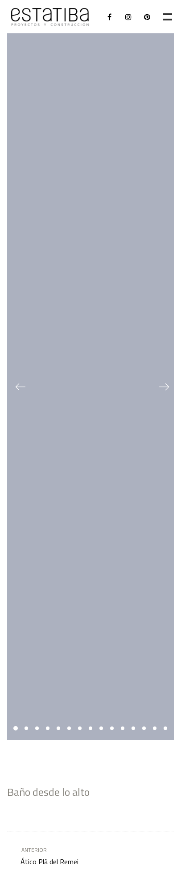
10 (112, 728)
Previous (20, 387)
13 (144, 728)
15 (165, 728)
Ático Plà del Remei (82, 856)
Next (160, 387)
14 (154, 728)
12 (133, 728)
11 (122, 728)
